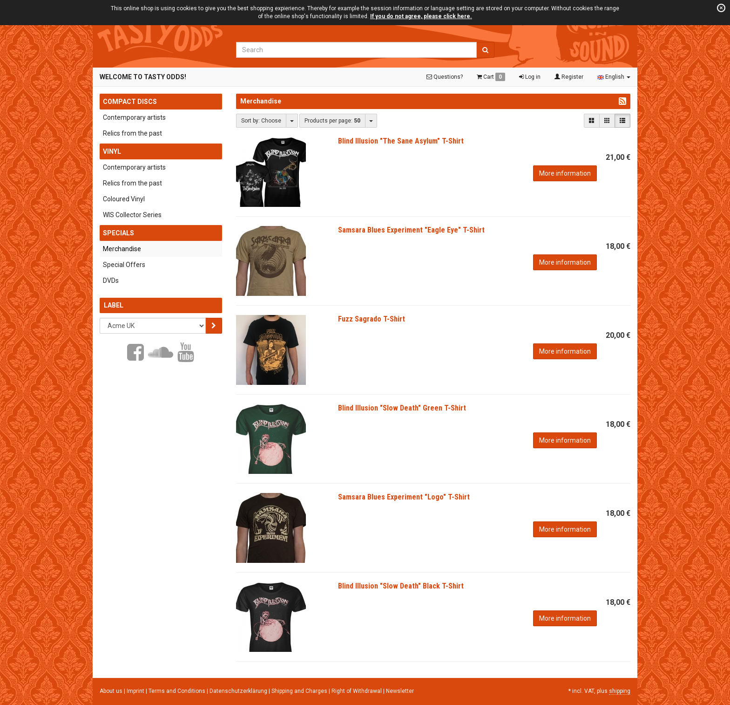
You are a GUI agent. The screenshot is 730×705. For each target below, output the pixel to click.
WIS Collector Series (132, 215)
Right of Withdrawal (357, 691)
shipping (619, 691)
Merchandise (122, 249)
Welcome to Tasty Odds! (143, 77)
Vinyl (112, 151)
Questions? (444, 77)
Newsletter (400, 691)
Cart (491, 77)
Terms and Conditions (178, 691)
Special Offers (124, 264)
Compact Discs (130, 101)
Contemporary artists (134, 117)
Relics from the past (132, 133)
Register (568, 77)
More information (565, 173)
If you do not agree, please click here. (421, 16)
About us (111, 691)
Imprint (136, 691)
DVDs (111, 280)
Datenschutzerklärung (239, 691)
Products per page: (332, 120)
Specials (118, 233)
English (613, 77)
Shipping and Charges (300, 691)
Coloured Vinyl (124, 199)
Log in (530, 77)
